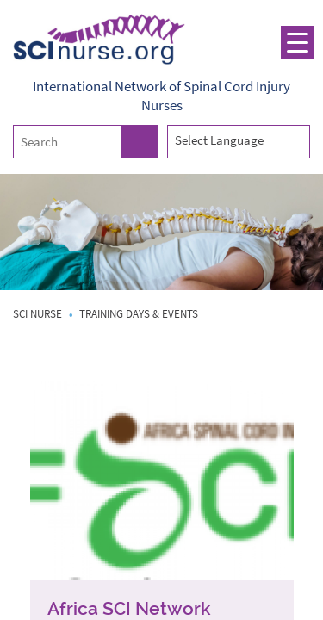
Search (138, 142)
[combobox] (238, 141)
